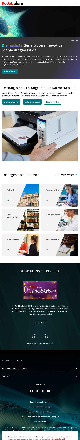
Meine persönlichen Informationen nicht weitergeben (40, 417)
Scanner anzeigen (11, 102)
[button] (40, 361)
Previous (72, 40)
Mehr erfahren (9, 71)
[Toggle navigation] (76, 3)
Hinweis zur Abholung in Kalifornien (40, 412)
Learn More (40, 323)
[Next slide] (45, 336)
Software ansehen (32, 102)
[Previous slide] (34, 336)
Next (77, 40)
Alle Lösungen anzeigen (65, 175)
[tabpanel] (40, 59)
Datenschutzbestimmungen (40, 402)
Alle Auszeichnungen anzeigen (39, 343)
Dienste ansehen (52, 102)
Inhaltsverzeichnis (40, 422)
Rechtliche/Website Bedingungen (40, 407)
